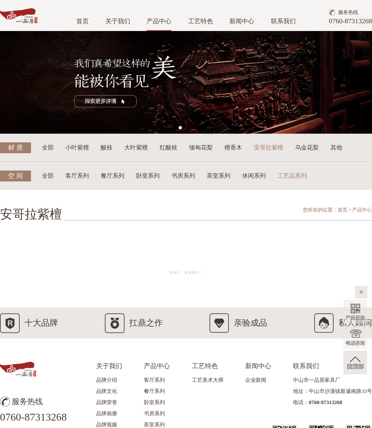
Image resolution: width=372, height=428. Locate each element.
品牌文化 (106, 391)
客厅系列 (77, 175)
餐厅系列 (112, 175)
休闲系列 (254, 175)
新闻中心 (241, 21)
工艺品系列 (292, 175)
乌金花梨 (307, 147)
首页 (82, 21)
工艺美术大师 (208, 380)
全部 (48, 147)
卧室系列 (148, 175)
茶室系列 (218, 175)
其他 (336, 147)
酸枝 (107, 147)
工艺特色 (200, 21)
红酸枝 (168, 147)
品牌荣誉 (106, 402)
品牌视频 (106, 425)
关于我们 (117, 21)
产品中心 (159, 21)
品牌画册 (106, 414)
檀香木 (233, 147)
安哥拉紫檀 (268, 147)
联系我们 (283, 21)
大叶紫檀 (136, 147)
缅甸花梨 (201, 147)
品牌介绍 (106, 380)
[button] (180, 127)
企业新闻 (255, 380)
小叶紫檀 (77, 147)
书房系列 (183, 175)
